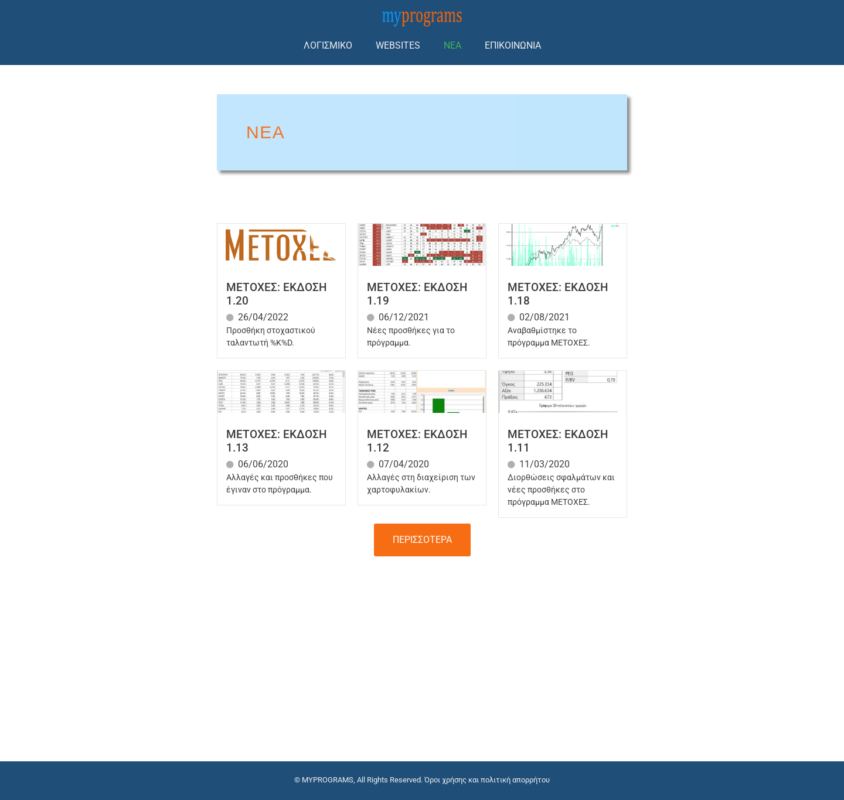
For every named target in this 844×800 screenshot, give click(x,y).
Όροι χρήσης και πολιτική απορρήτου (487, 779)
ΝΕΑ (452, 45)
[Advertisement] (422, 650)
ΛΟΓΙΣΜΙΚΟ (328, 45)
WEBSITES (398, 45)
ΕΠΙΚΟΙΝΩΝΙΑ (513, 45)
